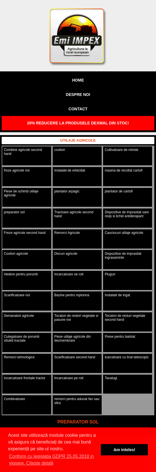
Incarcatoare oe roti (68, 274)
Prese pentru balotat (120, 337)
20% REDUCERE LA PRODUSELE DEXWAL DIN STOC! (78, 123)
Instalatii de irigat (117, 295)
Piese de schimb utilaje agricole (21, 193)
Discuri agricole (65, 254)
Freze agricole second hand (25, 233)
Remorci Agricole (67, 233)
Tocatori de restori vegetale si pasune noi (76, 318)
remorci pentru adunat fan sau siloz (76, 401)
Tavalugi (111, 378)
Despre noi (78, 94)
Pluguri (110, 274)
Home (78, 80)
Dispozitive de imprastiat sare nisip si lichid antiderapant (127, 214)
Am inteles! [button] (124, 449)
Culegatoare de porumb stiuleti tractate (21, 339)
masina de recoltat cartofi (123, 170)
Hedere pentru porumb (21, 274)
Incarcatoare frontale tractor (24, 378)
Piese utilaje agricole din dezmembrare (72, 339)
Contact (77, 109)
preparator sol (14, 212)
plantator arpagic (66, 191)
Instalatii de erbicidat (69, 170)
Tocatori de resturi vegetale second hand (125, 318)
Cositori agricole (16, 254)
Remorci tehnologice (19, 357)
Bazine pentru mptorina (71, 295)
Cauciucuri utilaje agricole (124, 233)
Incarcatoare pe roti (68, 378)
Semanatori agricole (19, 316)
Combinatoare (14, 399)
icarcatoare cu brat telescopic (127, 357)
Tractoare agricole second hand (73, 214)
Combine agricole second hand (23, 152)
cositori (59, 150)
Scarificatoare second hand (74, 357)
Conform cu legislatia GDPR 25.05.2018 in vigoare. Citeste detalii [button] (51, 460)
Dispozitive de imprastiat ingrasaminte (123, 256)
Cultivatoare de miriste (121, 150)
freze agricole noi (17, 170)
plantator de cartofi (119, 191)
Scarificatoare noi (17, 295)
